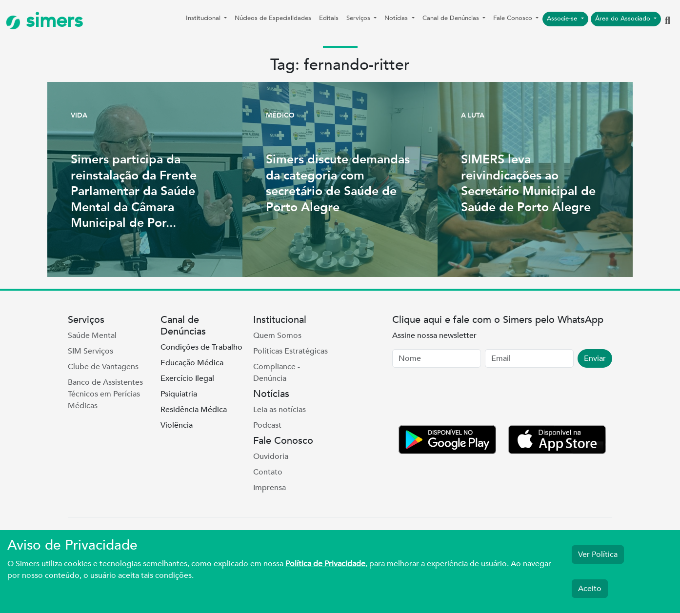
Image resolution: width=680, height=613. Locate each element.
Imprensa (269, 487)
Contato (267, 472)
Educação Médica (191, 362)
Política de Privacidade (325, 563)
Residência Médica (193, 409)
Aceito (589, 588)
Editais (329, 18)
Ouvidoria (270, 456)
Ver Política (598, 554)
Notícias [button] (397, 18)
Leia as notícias (279, 409)
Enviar (595, 358)
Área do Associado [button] (623, 18)
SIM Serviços (90, 351)
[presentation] (466, 398)
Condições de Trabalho (201, 347)
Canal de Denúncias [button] (451, 18)
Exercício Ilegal (187, 378)
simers (44, 20)
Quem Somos (277, 335)
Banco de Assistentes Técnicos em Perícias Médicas (105, 394)
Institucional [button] (204, 18)
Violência (176, 425)
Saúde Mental (92, 335)
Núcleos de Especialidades (273, 18)
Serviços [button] (359, 18)
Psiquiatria (178, 394)
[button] (667, 21)
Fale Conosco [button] (513, 18)
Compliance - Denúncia (276, 372)
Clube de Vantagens (103, 366)
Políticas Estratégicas (290, 351)
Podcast (267, 425)
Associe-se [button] (563, 18)
